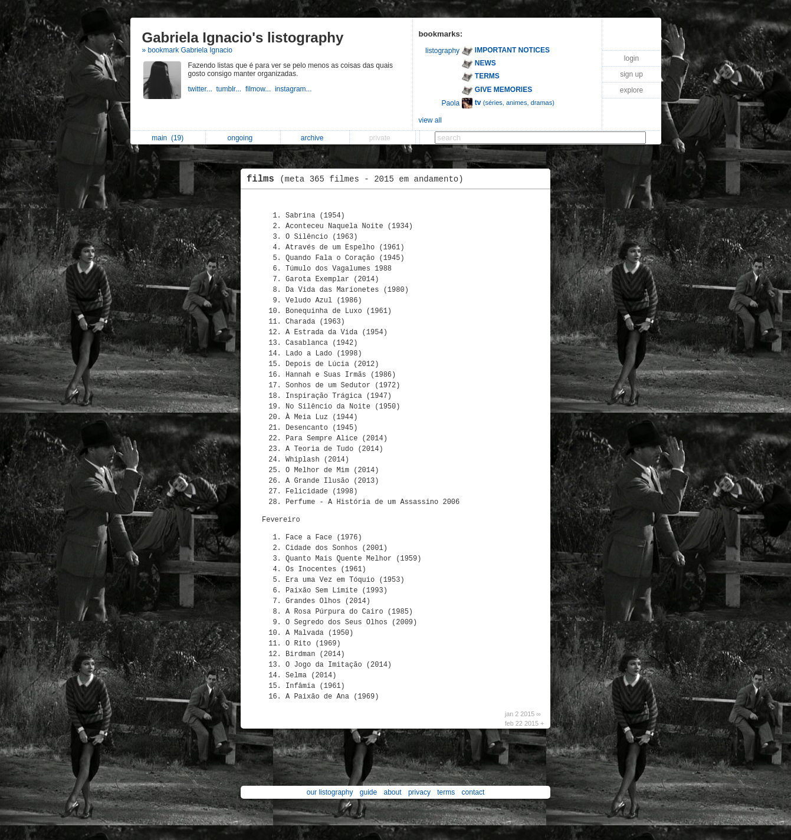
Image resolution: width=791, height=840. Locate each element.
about (393, 792)
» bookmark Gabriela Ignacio (187, 50)
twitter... (202, 89)
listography (442, 51)
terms (446, 792)
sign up (631, 74)
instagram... (294, 89)
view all (430, 120)
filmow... (260, 89)
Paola (450, 103)
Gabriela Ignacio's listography (243, 37)
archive (315, 138)
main (167, 138)
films (358, 179)
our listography (330, 792)
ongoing (243, 138)
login (631, 58)
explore (631, 90)
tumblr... (230, 89)
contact (473, 792)
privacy (419, 792)
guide (368, 792)
